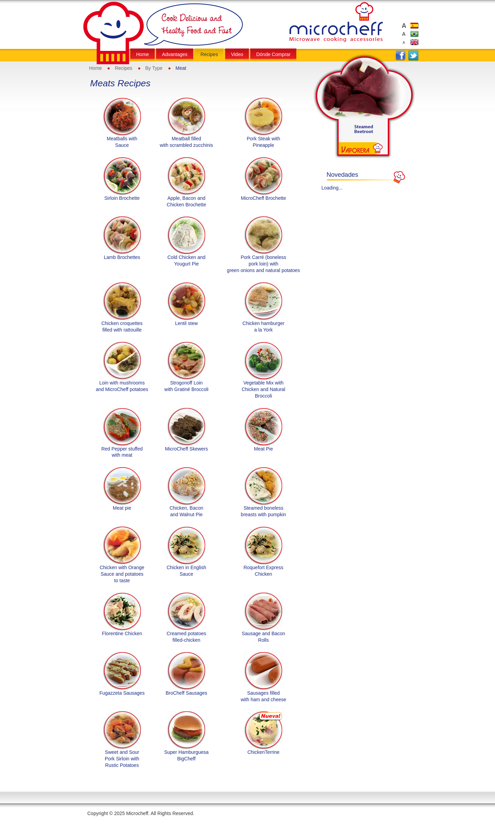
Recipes (123, 68)
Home (95, 68)
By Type (154, 68)
